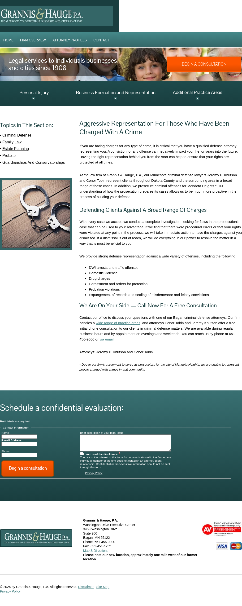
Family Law (12, 142)
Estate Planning (15, 149)
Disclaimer (86, 587)
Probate (9, 156)
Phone (5, 451)
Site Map (102, 587)
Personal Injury (34, 92)
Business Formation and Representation (116, 92)
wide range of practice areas (118, 323)
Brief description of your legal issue (101, 432)
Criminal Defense (16, 135)
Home (8, 40)
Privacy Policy (94, 473)
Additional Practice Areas (197, 92)
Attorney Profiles (69, 40)
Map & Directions (95, 551)
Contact (101, 40)
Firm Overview (33, 40)
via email (106, 339)
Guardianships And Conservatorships (33, 162)
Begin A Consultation (204, 64)
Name (5, 432)
